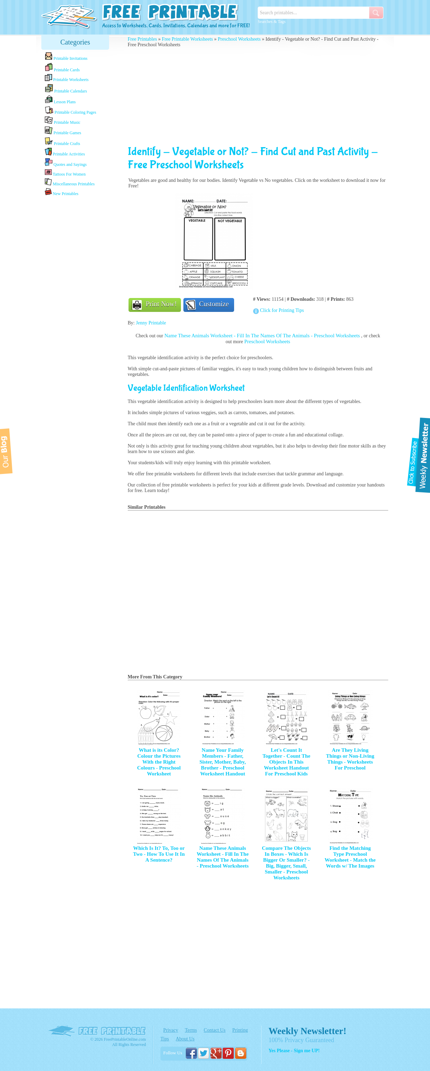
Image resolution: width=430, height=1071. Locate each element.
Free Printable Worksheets (187, 39)
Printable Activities (65, 152)
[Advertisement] (75, 307)
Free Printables (142, 39)
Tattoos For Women (65, 173)
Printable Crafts (62, 141)
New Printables (61, 192)
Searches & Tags (272, 21)
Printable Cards (62, 67)
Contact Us (215, 1030)
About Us (185, 1038)
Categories (75, 42)
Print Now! (161, 304)
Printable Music (62, 120)
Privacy (170, 1030)
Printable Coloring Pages (70, 110)
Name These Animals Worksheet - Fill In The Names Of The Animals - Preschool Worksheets (262, 335)
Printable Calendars (66, 89)
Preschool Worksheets (239, 39)
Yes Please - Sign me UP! (294, 1050)
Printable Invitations (66, 56)
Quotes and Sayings (65, 162)
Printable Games (63, 131)
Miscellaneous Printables (69, 182)
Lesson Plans (60, 99)
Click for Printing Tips (282, 310)
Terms (191, 1030)
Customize (214, 304)
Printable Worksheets (67, 78)
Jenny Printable (151, 322)
